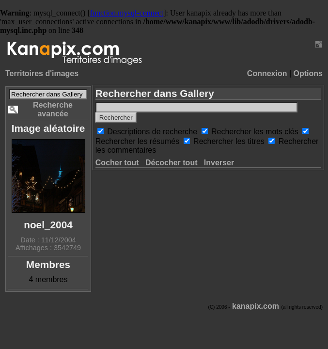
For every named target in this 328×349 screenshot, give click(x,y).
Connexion (267, 73)
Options (308, 73)
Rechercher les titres (229, 141)
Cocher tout (117, 163)
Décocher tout (171, 163)
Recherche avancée (53, 109)
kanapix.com (255, 306)
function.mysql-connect (127, 13)
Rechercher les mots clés (255, 131)
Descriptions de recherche (153, 131)
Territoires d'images (41, 73)
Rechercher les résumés (138, 141)
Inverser (219, 163)
